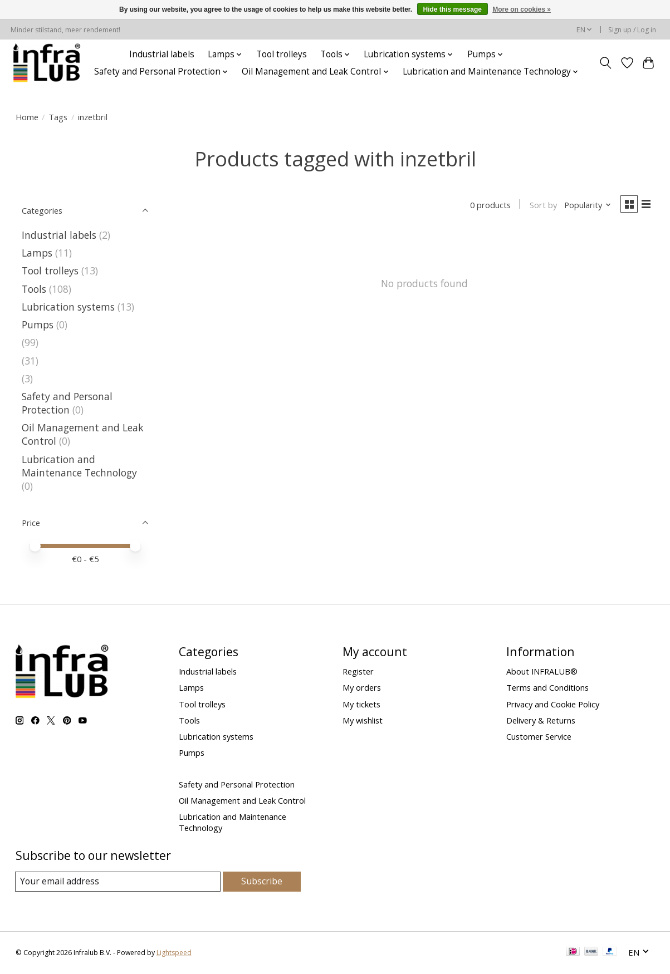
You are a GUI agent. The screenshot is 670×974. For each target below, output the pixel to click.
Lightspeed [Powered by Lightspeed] (174, 953)
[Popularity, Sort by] (583, 205)
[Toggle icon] (605, 63)
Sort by (538, 205)
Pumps (37, 324)
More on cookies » (521, 9)
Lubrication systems (68, 306)
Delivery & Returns (540, 720)
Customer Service (538, 736)
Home (27, 116)
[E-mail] (118, 882)
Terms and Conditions (547, 687)
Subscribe (262, 881)
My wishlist (363, 720)
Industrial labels (161, 54)
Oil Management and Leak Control (242, 800)
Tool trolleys (281, 54)
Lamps (37, 252)
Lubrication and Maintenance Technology (79, 465)
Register (358, 671)
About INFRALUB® (542, 671)
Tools (34, 289)
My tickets (361, 704)
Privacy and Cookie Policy (552, 704)
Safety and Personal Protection (67, 403)
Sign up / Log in (632, 30)
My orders (362, 687)
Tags (57, 116)
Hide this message (452, 9)
